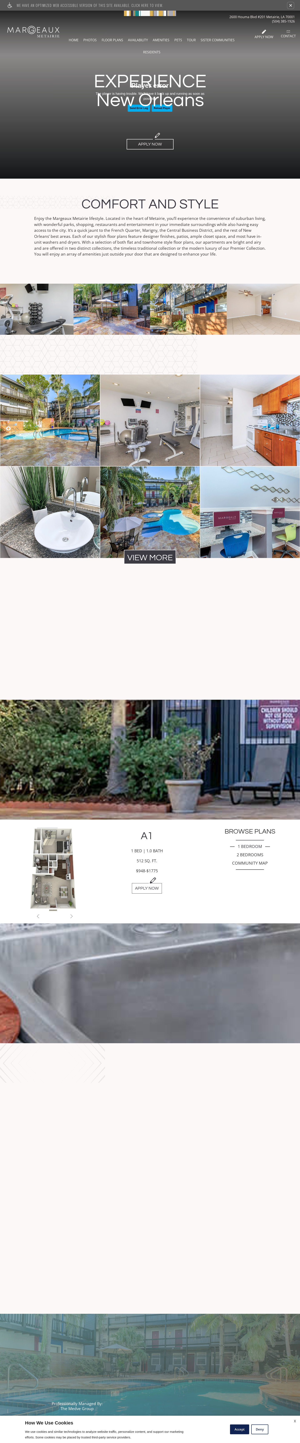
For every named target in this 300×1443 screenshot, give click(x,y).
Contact (288, 34)
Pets (178, 40)
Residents (151, 52)
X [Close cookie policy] (295, 1421)
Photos (90, 40)
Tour (191, 40)
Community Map (250, 863)
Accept (240, 1429)
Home (74, 40)
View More (150, 557)
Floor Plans (112, 40)
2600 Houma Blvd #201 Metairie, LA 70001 (262, 17)
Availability (138, 40)
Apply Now (264, 34)
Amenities (161, 40)
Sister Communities (218, 40)
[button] (290, 5)
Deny (260, 1429)
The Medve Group (77, 1409)
